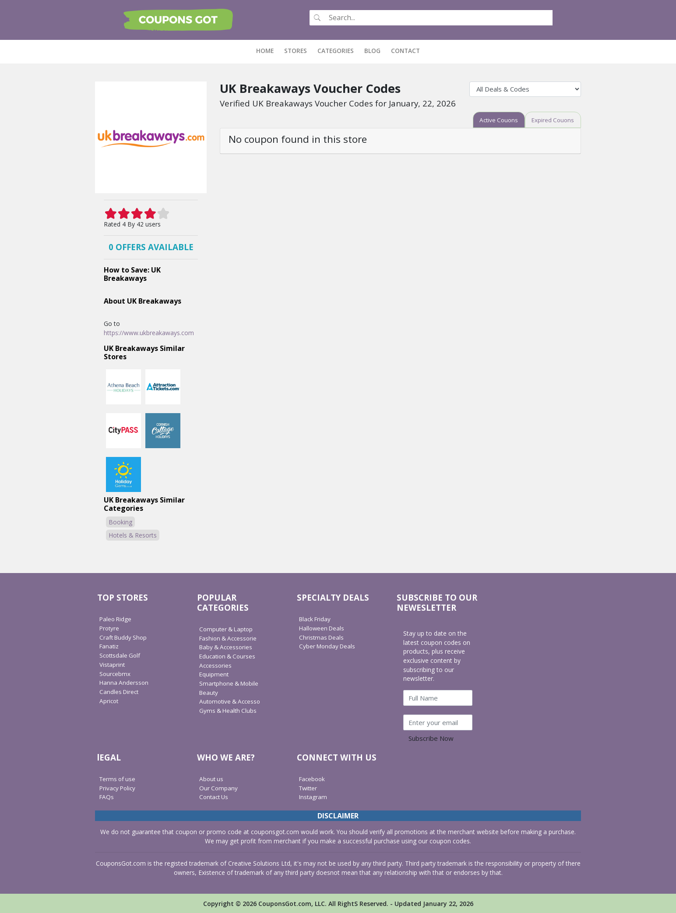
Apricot (109, 700)
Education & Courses (228, 655)
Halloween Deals (323, 627)
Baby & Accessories (227, 646)
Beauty (209, 692)
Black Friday (316, 618)
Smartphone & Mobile (230, 683)
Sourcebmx (115, 673)
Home (267, 50)
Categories (335, 50)
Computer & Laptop (227, 628)
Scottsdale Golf (121, 655)
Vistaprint (112, 664)
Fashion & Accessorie (229, 637)
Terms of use (118, 778)
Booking (120, 521)
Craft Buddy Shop (124, 637)
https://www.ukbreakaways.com (149, 332)
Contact (405, 50)
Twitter (309, 787)
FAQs (107, 796)
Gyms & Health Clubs (229, 710)
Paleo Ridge (116, 618)
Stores (295, 50)
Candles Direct (120, 691)
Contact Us (214, 796)
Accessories (216, 665)
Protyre (109, 627)
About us (212, 778)
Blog (372, 50)
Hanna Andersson (124, 682)
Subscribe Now (431, 737)
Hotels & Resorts (133, 535)
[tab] (495, 119)
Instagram (313, 796)
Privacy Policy (118, 787)
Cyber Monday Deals (328, 646)
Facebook (313, 778)
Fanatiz (109, 646)
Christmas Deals (322, 637)
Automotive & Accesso (231, 701)
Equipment (214, 673)
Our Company (219, 787)
